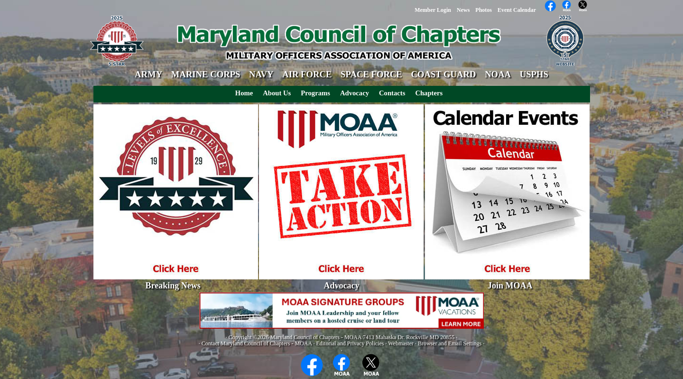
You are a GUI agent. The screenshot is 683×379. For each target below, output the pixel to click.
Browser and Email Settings (449, 343)
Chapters (429, 93)
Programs (315, 93)
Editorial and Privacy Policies (350, 343)
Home (244, 93)
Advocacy (354, 93)
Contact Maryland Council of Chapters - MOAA (257, 343)
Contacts (392, 93)
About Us (277, 93)
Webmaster (401, 343)
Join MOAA (510, 285)
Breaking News (173, 285)
